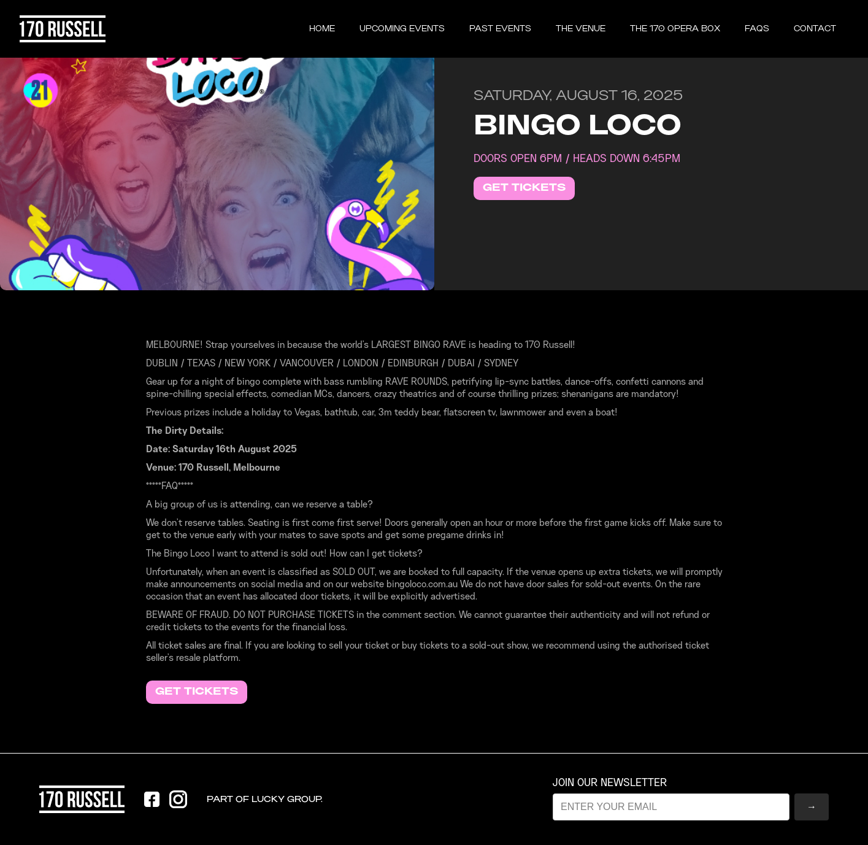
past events (500, 29)
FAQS (757, 29)
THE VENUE (580, 29)
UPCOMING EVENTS (402, 29)
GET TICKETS (524, 188)
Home (322, 29)
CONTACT (815, 29)
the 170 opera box (675, 29)
